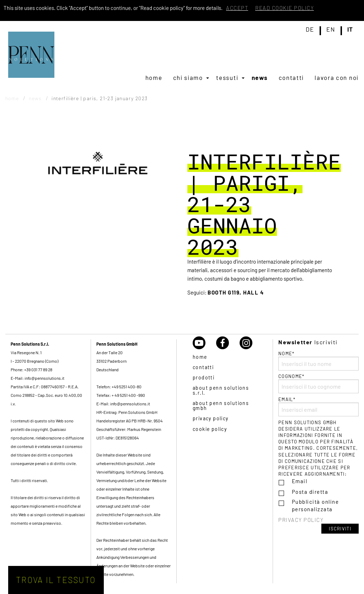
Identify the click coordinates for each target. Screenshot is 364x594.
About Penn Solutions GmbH (221, 405)
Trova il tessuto (56, 580)
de (310, 29)
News (260, 77)
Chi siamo (188, 77)
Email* (318, 406)
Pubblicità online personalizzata (315, 505)
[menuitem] (154, 77)
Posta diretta (310, 491)
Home (153, 77)
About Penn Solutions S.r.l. (221, 390)
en (330, 29)
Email (299, 481)
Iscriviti (340, 528)
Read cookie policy (284, 8)
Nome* (318, 361)
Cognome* (318, 383)
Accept (237, 8)
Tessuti (227, 77)
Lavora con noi (337, 77)
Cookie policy (210, 429)
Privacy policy (211, 418)
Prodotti (203, 377)
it (350, 29)
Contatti (291, 77)
